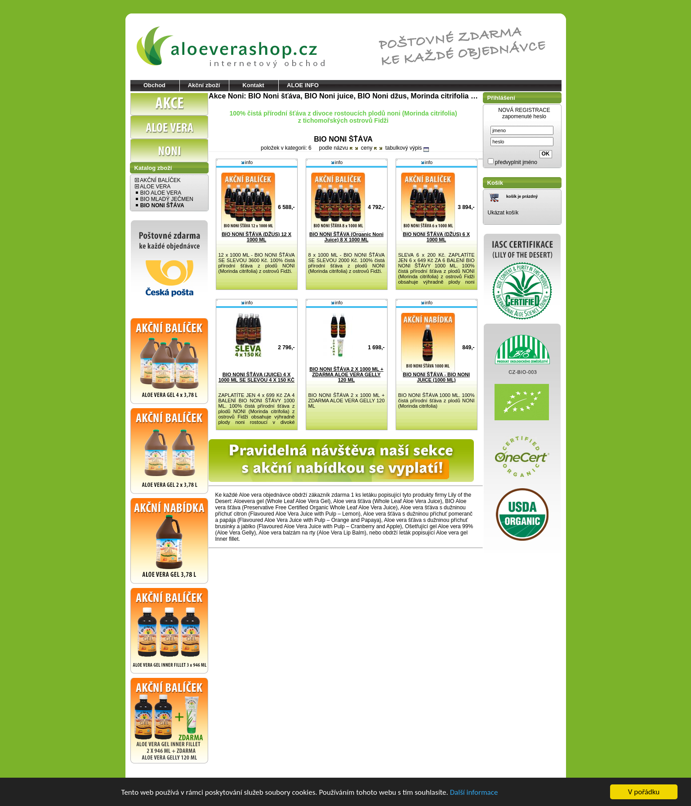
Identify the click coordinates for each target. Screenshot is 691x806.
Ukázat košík (503, 212)
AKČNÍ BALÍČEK (158, 180)
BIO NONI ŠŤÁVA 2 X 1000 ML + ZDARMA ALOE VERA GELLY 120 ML (346, 374)
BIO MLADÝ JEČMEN (164, 199)
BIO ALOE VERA (158, 193)
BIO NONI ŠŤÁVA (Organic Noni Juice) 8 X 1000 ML (346, 237)
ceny (369, 148)
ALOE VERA (153, 186)
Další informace (474, 792)
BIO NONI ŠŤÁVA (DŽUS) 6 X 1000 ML (436, 237)
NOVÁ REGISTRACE (524, 110)
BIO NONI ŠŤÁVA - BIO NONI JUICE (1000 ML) (436, 377)
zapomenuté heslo (524, 116)
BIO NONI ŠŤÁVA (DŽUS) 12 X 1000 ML (256, 237)
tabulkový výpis (407, 148)
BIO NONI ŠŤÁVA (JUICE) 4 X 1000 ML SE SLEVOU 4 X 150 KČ (256, 377)
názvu (343, 148)
